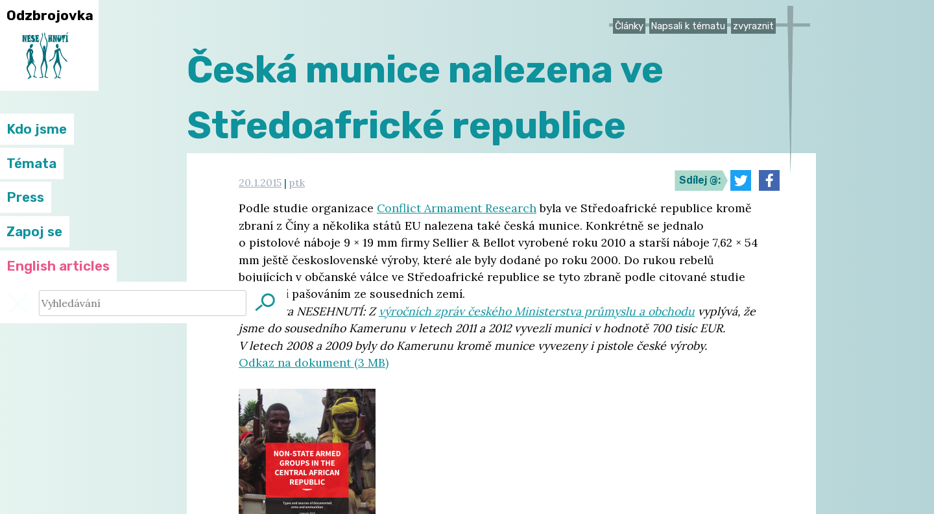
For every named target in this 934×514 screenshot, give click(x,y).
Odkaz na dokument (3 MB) (314, 362)
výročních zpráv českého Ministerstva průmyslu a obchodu (537, 311)
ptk (297, 182)
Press (25, 197)
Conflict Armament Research (456, 208)
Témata (31, 163)
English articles (58, 266)
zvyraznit (753, 26)
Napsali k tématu (688, 26)
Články (629, 26)
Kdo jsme (36, 129)
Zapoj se (34, 231)
